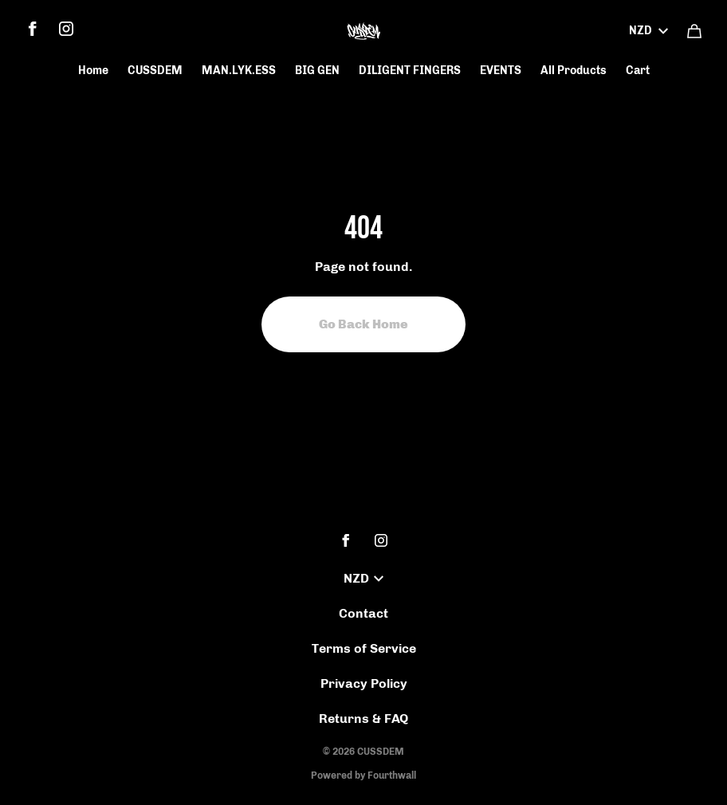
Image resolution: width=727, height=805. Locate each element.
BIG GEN (317, 70)
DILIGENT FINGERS (410, 70)
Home (93, 70)
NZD (648, 30)
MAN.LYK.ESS (239, 70)
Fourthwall (391, 775)
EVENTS (500, 70)
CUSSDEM (155, 70)
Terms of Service (364, 648)
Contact (363, 613)
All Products (573, 70)
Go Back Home (363, 324)
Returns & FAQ (363, 718)
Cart (638, 70)
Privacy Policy (363, 683)
